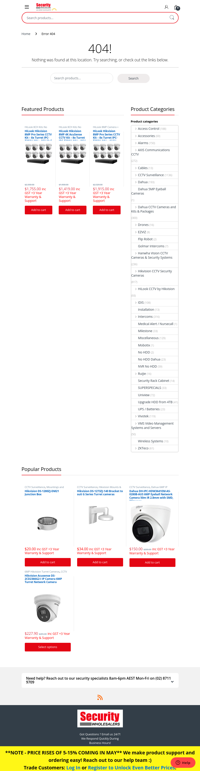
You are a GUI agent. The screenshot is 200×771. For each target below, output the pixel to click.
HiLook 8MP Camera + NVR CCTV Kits (106, 128)
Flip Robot (142, 239)
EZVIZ (138, 232)
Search (171, 18)
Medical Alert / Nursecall (152, 324)
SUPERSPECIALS (146, 388)
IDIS (137, 302)
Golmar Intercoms (148, 246)
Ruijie (138, 373)
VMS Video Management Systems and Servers (152, 425)
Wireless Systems (147, 441)
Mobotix (140, 345)
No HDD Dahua (145, 359)
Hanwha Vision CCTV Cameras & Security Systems (151, 255)
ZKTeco (140, 448)
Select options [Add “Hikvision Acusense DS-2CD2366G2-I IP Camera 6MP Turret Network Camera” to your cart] (47, 647)
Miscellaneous (145, 338)
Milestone (141, 331)
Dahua (139, 182)
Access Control (145, 128)
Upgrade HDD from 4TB (152, 402)
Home (26, 34)
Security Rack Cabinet (150, 380)
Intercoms (142, 316)
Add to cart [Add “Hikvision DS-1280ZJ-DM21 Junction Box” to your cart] (47, 562)
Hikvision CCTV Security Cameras (151, 273)
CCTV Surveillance (147, 175)
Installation (142, 309)
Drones (140, 225)
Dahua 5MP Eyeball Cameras (148, 191)
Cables (139, 168)
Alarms (139, 143)
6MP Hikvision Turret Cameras (42, 571)
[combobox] (93, 18)
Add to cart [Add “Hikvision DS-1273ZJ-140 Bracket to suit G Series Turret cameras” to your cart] (100, 562)
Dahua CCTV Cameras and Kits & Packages (153, 209)
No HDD (140, 352)
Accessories (143, 136)
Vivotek (140, 416)
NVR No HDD (144, 366)
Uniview (140, 395)
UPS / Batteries (145, 409)
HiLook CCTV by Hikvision (153, 289)
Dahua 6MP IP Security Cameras (148, 488)
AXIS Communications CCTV (150, 152)
